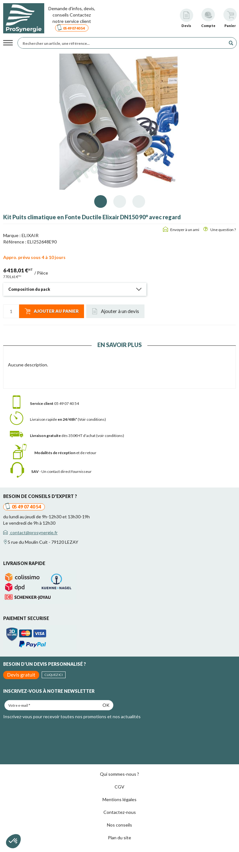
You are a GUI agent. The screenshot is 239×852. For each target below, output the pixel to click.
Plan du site (119, 837)
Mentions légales (119, 799)
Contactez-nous (119, 812)
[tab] (75, 289)
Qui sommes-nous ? (119, 774)
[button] (74, 289)
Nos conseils (119, 825)
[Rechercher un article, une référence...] (123, 42)
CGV (119, 786)
